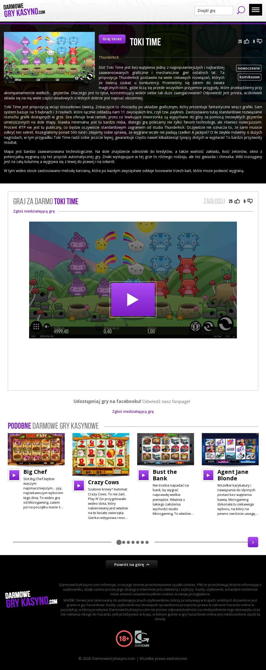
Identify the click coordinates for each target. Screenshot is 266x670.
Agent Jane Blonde (232, 475)
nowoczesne (249, 68)
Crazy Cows (103, 482)
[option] (36, 471)
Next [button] (253, 542)
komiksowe (250, 76)
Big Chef (35, 471)
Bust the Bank (165, 475)
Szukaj (241, 10)
